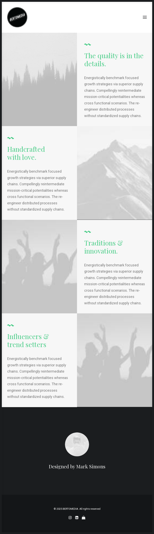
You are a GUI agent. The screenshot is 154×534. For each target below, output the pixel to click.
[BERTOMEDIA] (17, 17)
